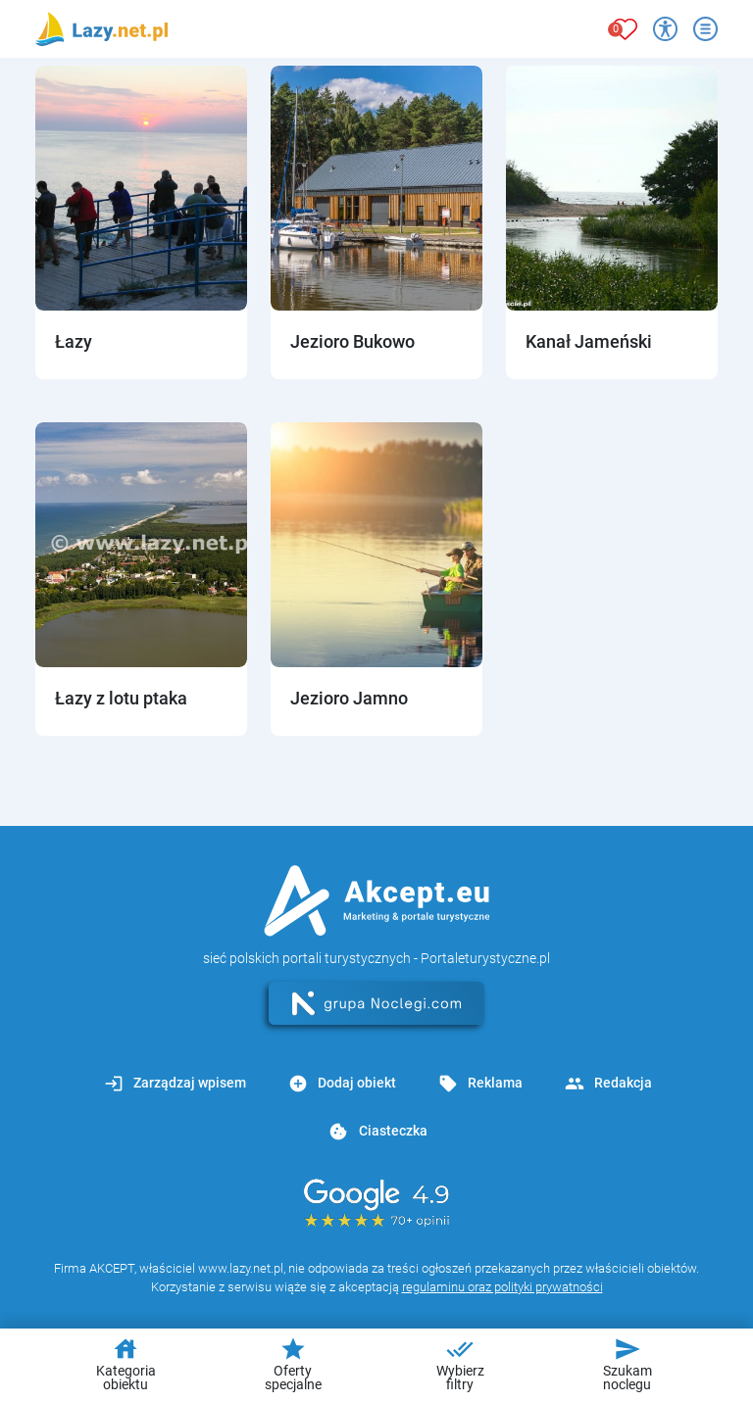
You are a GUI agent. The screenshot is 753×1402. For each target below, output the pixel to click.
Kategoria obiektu (126, 1363)
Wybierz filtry (460, 1363)
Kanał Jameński (589, 341)
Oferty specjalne (293, 1363)
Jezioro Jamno (349, 698)
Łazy (73, 341)
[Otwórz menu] (705, 29)
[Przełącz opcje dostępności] (665, 29)
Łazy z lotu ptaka (121, 698)
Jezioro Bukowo (352, 341)
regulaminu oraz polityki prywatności (502, 1287)
